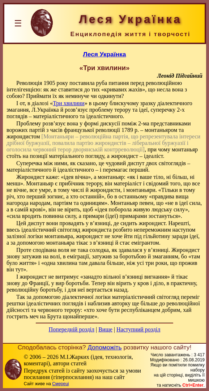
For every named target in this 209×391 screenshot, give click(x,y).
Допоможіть (104, 347)
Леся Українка (104, 54)
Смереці (60, 383)
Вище (105, 329)
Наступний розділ (138, 329)
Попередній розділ (71, 329)
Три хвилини (69, 103)
